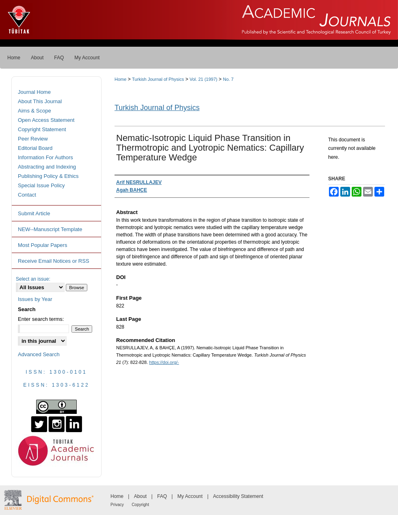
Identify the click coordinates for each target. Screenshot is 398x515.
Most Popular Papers (42, 245)
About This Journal (40, 101)
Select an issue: (33, 279)
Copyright (140, 504)
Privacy (117, 504)
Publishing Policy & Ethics (48, 176)
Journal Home (34, 92)
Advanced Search (39, 354)
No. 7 (228, 79)
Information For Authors (45, 157)
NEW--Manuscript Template (50, 229)
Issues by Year (35, 299)
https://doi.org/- (164, 362)
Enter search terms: (41, 319)
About (140, 496)
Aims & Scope (34, 111)
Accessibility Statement (238, 496)
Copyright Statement (42, 129)
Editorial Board (35, 148)
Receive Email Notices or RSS (53, 261)
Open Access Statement (46, 120)
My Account (190, 496)
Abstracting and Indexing (47, 167)
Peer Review (33, 139)
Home (120, 79)
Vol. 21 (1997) (204, 79)
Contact (27, 195)
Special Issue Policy (41, 185)
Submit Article (34, 213)
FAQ (162, 496)
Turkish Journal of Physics (158, 79)
